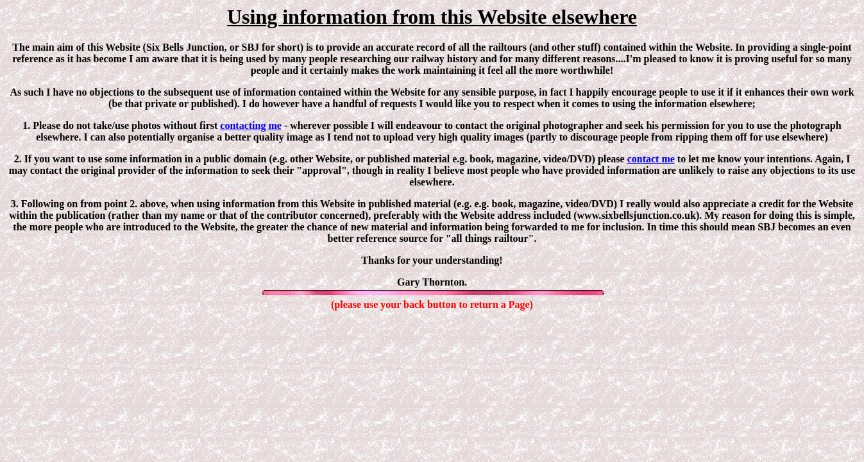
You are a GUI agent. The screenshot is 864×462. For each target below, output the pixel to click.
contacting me (251, 125)
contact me (651, 158)
